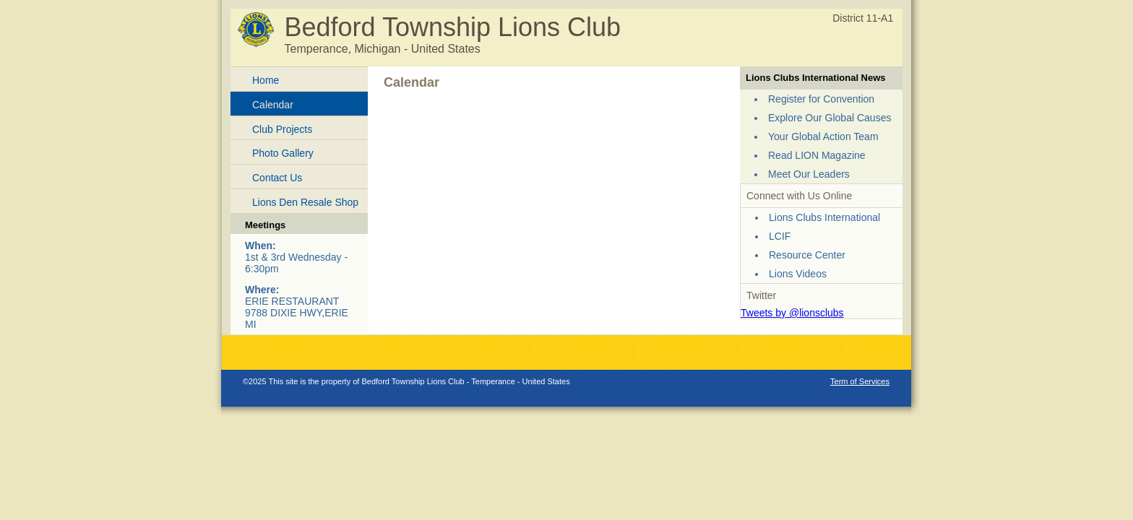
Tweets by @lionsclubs (792, 312)
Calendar (272, 104)
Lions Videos (798, 274)
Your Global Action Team (823, 136)
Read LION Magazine (817, 155)
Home (265, 80)
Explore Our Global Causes (829, 118)
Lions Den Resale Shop (305, 202)
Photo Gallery (283, 153)
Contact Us (277, 177)
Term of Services (859, 381)
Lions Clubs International (824, 217)
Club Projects (282, 129)
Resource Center (807, 255)
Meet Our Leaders (809, 174)
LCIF (779, 236)
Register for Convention (821, 99)
